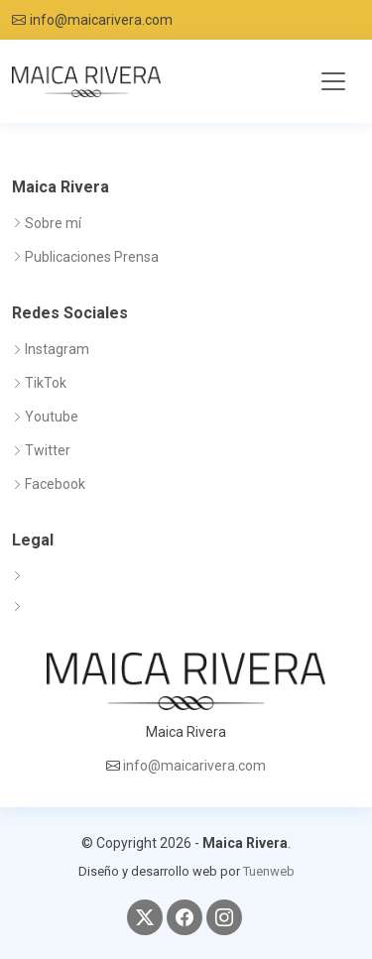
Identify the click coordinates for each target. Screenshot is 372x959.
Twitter (47, 450)
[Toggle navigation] (333, 81)
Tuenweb (269, 871)
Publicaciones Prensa (92, 257)
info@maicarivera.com (101, 20)
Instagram (57, 349)
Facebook (55, 484)
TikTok (45, 383)
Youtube (51, 416)
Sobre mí (53, 223)
